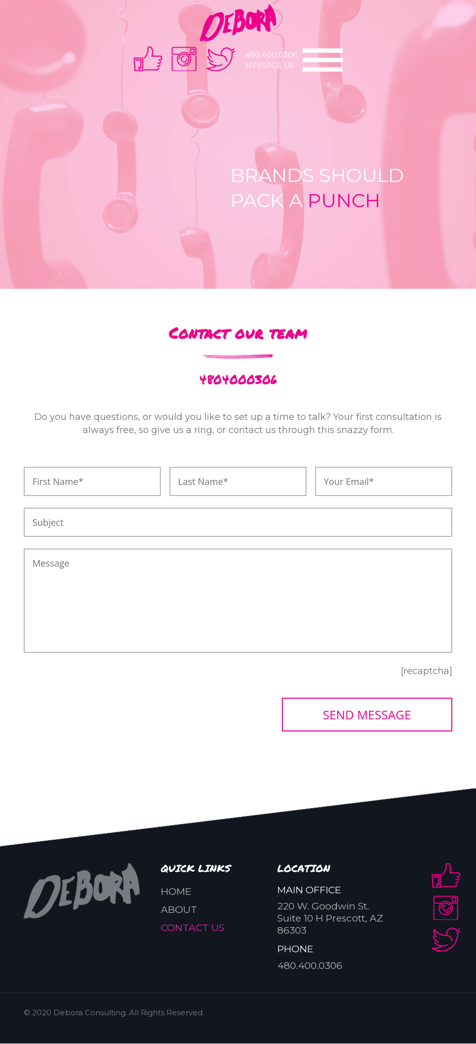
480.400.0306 (271, 54)
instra (184, 58)
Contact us (192, 928)
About (179, 910)
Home (176, 892)
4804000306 (238, 379)
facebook (148, 58)
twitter (220, 58)
